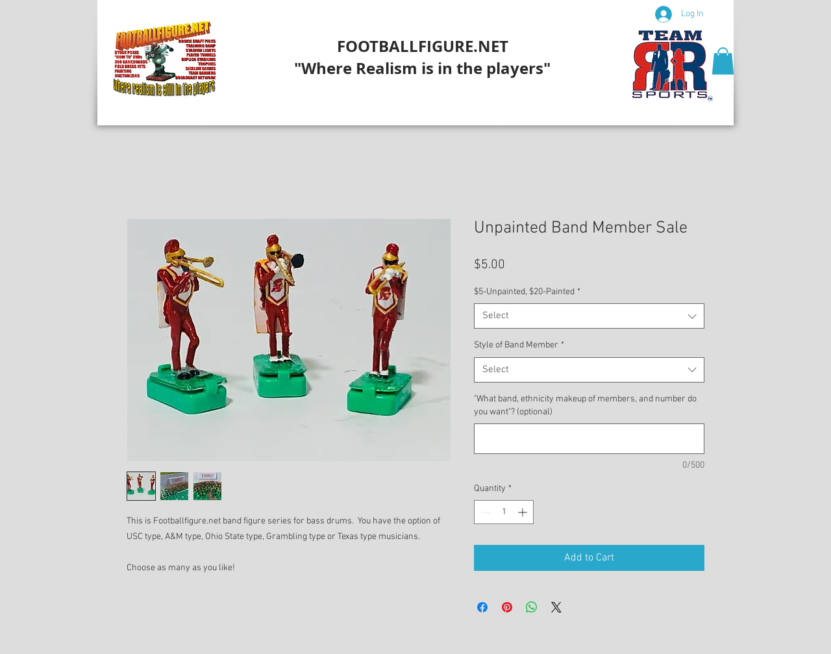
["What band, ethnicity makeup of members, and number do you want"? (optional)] (589, 438)
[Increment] (523, 512)
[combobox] (589, 316)
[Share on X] (556, 607)
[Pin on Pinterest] (507, 607)
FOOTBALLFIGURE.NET (422, 46)
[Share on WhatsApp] (532, 607)
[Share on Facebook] (482, 607)
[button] (723, 61)
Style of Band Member (519, 345)
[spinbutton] (503, 512)
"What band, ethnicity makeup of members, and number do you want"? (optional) (585, 406)
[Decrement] (484, 512)
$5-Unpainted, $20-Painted (527, 291)
